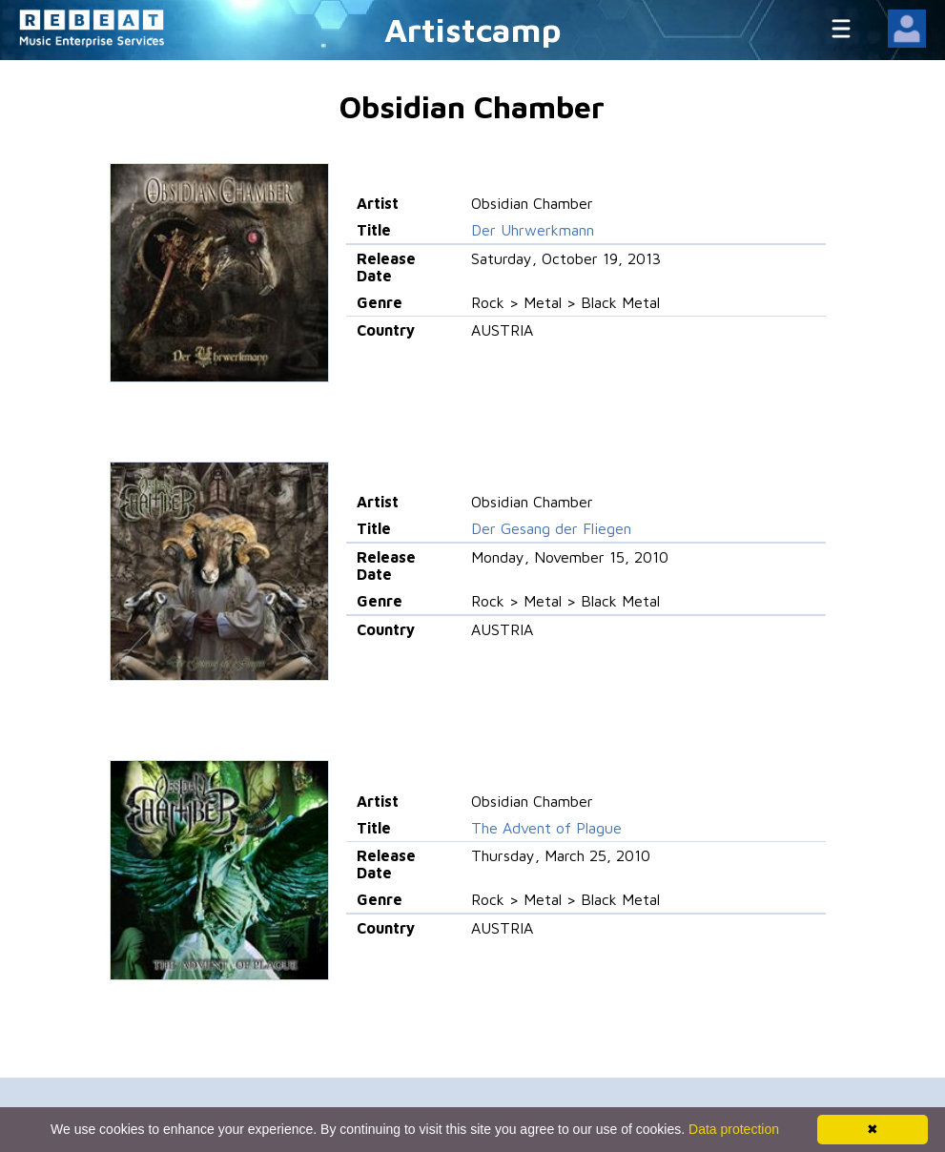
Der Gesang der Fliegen (551, 528)
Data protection (733, 1129)
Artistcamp (473, 29)
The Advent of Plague (546, 827)
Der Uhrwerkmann (532, 229)
